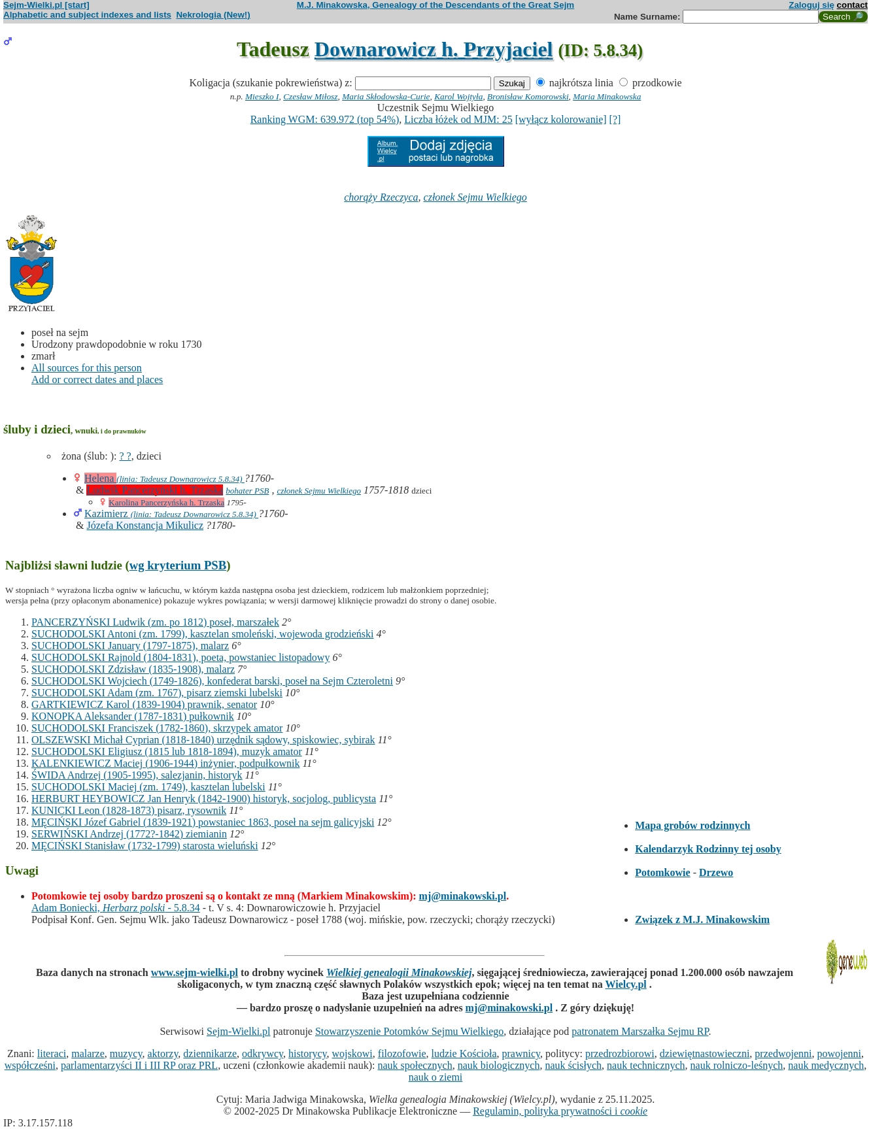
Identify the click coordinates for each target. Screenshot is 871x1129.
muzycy (126, 1053)
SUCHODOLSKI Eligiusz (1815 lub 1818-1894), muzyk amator (166, 751)
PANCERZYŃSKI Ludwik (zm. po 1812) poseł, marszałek (155, 622)
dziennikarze (210, 1053)
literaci (51, 1053)
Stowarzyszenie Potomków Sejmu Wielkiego (409, 1031)
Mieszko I (262, 96)
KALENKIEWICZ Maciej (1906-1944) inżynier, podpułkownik (165, 763)
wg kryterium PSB (178, 565)
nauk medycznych (826, 1065)
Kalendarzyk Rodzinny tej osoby (708, 848)
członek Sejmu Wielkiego (475, 197)
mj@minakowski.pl (463, 896)
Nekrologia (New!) (213, 15)
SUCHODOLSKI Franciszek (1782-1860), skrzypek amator (156, 727)
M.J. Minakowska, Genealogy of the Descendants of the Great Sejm (435, 5)
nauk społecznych (414, 1065)
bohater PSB (247, 491)
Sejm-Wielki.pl (239, 1031)
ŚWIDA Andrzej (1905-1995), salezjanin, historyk (137, 775)
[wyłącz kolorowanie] (561, 119)
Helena (100, 478)
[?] (615, 119)
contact (852, 5)
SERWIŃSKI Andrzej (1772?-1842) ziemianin (129, 833)
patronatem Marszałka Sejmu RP (640, 1031)
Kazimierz (107, 513)
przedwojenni (783, 1053)
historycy (307, 1053)
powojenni (839, 1053)
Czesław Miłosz (310, 96)
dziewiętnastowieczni (705, 1053)
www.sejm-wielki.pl (194, 972)
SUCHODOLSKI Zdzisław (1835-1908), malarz (133, 669)
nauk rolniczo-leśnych (737, 1065)
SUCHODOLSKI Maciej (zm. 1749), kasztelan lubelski (148, 786)
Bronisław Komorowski (528, 96)
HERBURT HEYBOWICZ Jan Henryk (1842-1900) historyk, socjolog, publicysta (203, 798)
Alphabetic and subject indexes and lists (87, 15)
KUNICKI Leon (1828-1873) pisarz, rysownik (128, 810)
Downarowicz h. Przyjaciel (434, 49)
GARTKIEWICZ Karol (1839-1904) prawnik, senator (144, 704)
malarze (88, 1053)
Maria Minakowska (607, 96)
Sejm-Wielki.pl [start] (46, 5)
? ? (125, 456)
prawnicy (521, 1053)
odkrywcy (262, 1053)
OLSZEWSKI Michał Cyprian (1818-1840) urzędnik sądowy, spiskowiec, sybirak (203, 739)
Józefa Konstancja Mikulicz (144, 525)
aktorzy (162, 1053)
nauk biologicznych (499, 1065)
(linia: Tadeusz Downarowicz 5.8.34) (180, 479)
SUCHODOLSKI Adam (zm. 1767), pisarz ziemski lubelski (156, 692)
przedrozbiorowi (620, 1053)
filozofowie (402, 1053)
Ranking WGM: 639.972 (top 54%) (325, 119)
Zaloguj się (811, 5)
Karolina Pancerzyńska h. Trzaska (166, 502)
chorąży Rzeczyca (381, 197)
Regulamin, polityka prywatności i (560, 1111)
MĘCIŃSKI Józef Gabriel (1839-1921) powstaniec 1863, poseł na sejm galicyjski (202, 822)
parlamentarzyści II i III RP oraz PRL (139, 1065)
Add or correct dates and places (97, 379)
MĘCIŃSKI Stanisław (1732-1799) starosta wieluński (144, 845)
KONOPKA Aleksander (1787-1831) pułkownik (132, 716)
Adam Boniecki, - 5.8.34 (115, 907)
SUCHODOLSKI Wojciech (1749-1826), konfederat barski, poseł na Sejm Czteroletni (212, 680)
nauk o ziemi (436, 1077)
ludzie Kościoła (464, 1053)
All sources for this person (86, 367)
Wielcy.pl (626, 984)
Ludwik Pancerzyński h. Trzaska (154, 490)
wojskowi (352, 1053)
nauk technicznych (646, 1065)
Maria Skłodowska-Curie (386, 96)
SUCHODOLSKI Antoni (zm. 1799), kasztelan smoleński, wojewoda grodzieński (202, 633)
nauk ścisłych (573, 1065)
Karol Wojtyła (458, 96)
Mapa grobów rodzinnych (692, 825)
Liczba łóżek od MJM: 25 (458, 119)
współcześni (30, 1065)
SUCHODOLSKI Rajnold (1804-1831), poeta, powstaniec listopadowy (180, 657)
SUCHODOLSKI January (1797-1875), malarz (130, 645)
